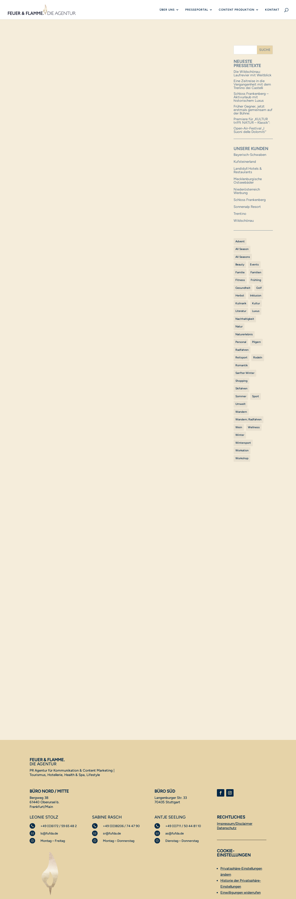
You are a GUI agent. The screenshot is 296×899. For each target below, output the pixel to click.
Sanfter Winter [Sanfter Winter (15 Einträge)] (244, 373)
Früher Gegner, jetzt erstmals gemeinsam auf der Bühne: (253, 109)
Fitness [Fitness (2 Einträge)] (240, 280)
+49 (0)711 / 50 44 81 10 (183, 826)
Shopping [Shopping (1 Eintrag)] (241, 380)
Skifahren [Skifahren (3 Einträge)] (241, 388)
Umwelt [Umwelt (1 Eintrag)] (240, 404)
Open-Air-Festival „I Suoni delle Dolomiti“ (250, 130)
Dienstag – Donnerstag (182, 841)
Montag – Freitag (52, 841)
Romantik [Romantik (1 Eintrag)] (241, 365)
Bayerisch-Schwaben (250, 155)
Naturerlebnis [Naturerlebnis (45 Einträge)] (244, 334)
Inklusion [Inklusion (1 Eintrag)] (255, 295)
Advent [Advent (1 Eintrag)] (240, 241)
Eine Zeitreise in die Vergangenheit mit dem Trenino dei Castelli (252, 84)
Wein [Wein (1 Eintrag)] (238, 427)
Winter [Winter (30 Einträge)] (239, 435)
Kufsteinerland (245, 162)
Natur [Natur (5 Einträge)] (239, 326)
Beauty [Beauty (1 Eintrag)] (239, 264)
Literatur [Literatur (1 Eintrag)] (240, 311)
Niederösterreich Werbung (247, 191)
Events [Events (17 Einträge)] (254, 264)
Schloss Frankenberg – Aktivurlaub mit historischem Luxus (251, 97)
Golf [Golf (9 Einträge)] (259, 287)
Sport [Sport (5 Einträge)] (255, 396)
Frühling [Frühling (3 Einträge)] (256, 280)
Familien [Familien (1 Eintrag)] (255, 272)
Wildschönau (244, 221)
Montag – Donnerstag (118, 841)
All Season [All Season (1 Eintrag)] (242, 249)
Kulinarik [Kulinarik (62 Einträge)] (240, 303)
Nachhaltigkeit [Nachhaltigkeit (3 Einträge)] (244, 318)
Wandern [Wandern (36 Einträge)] (241, 411)
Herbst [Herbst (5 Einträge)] (239, 295)
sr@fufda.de (112, 833)
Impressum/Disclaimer (234, 824)
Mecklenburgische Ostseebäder (248, 181)
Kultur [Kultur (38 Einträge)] (256, 303)
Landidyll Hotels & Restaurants (248, 170)
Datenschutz (226, 828)
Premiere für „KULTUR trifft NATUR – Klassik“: (252, 121)
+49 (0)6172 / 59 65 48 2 (58, 826)
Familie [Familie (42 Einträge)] (240, 272)
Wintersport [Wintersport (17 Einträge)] (243, 442)
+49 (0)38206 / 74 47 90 (121, 826)
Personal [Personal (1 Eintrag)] (240, 342)
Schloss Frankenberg (250, 200)
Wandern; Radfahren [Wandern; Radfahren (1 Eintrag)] (248, 419)
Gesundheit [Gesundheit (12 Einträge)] (242, 287)
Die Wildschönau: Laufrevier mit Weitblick (252, 73)
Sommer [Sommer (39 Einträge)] (240, 396)
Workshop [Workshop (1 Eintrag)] (241, 458)
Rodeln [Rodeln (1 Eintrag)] (257, 357)
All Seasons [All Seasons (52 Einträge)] (242, 257)
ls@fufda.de (49, 833)
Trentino (240, 214)
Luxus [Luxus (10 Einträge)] (255, 311)
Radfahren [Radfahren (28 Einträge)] (242, 349)
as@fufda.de (174, 833)
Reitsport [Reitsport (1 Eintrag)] (241, 357)
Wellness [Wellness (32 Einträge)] (254, 427)
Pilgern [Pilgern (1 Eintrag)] (256, 342)
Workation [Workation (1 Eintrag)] (242, 450)
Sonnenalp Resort (247, 207)
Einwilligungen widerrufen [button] (240, 892)
